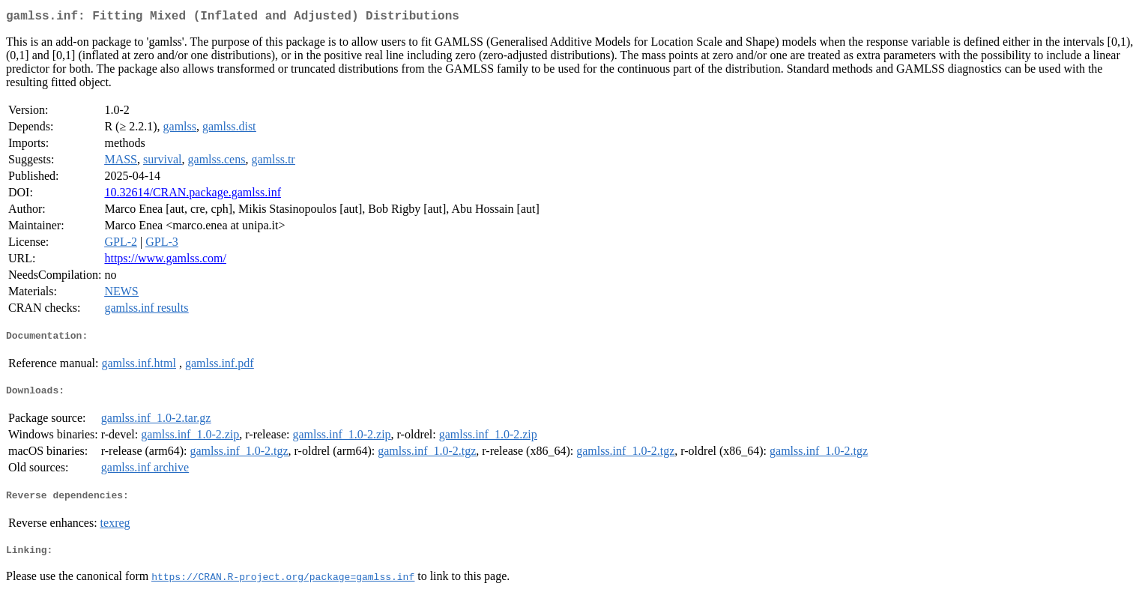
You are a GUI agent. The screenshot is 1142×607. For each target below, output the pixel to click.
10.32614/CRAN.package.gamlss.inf (192, 195)
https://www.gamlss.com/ (165, 261)
